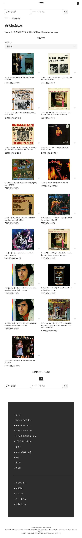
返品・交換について (23, 425)
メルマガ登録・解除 (23, 452)
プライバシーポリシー (24, 441)
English (18, 468)
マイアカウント (22, 483)
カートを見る (21, 499)
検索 (65, 11)
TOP (6, 18)
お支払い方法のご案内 (24, 431)
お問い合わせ (21, 504)
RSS (17, 457)
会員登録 (19, 488)
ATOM (18, 463)
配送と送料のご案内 (23, 420)
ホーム (18, 415)
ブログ (18, 447)
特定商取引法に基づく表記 (26, 436)
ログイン (19, 494)
